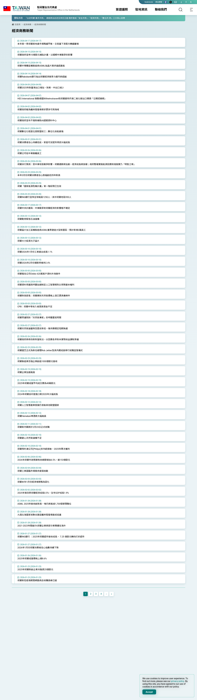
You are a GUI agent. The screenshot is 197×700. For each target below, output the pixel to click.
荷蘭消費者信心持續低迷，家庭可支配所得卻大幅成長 (43, 144)
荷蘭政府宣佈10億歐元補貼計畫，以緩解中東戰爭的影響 (44, 55)
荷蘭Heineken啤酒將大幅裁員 (31, 424)
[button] (16, 18)
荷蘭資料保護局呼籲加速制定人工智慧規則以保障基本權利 (45, 290)
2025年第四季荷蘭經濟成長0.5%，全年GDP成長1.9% (43, 503)
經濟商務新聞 (40, 24)
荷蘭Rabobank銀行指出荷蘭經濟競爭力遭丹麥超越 (41, 77)
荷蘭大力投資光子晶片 (28, 245)
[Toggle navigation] (191, 9)
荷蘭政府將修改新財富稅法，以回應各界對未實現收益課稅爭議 (48, 346)
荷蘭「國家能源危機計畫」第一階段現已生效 (39, 189)
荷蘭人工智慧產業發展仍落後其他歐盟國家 (38, 413)
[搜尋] (180, 9)
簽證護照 (122, 9)
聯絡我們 (161, 9)
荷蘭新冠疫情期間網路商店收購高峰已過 (37, 592)
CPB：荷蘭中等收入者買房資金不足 (34, 312)
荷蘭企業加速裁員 (26, 380)
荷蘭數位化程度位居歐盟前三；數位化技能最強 (40, 133)
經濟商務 (27, 24)
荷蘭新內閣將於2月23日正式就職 (33, 436)
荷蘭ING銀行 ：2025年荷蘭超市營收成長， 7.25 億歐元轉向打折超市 (50, 547)
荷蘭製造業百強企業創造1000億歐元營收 (37, 368)
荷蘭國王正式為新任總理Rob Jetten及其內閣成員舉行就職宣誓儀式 (50, 357)
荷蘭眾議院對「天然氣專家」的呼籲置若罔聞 (39, 324)
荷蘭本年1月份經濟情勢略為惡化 (33, 491)
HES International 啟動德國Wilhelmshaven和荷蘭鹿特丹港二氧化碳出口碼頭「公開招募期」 (61, 100)
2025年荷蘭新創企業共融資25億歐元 (35, 581)
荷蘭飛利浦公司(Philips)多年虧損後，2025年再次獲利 (43, 458)
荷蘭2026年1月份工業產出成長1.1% (34, 256)
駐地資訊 (141, 9)
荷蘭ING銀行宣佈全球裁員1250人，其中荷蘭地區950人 (44, 200)
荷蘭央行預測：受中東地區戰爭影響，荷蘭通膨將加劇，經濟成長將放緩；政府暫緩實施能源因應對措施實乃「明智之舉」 (76, 167)
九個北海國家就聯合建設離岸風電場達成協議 (39, 525)
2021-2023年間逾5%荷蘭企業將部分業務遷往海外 (41, 536)
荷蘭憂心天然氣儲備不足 (29, 447)
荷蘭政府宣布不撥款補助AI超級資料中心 (37, 122)
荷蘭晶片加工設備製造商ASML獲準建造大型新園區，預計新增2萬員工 (51, 234)
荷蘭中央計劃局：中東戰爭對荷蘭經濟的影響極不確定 (43, 211)
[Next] (106, 606)
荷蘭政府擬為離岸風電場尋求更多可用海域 (38, 111)
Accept (149, 691)
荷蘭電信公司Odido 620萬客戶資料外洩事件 (38, 279)
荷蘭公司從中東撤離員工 (29, 156)
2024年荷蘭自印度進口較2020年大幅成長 (37, 402)
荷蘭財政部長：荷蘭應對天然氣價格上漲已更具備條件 (43, 301)
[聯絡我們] (175, 2)
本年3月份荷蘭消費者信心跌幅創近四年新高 (38, 178)
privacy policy (177, 681)
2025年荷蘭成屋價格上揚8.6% (32, 570)
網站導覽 (158, 2)
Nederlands (149, 2)
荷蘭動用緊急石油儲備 (28, 223)
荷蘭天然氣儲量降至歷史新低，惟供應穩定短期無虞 (42, 335)
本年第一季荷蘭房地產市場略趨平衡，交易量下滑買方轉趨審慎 (48, 44)
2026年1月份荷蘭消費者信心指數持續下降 (38, 559)
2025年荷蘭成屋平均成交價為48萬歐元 (36, 391)
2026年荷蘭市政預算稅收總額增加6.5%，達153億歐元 (43, 469)
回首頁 (17, 24)
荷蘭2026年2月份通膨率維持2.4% (33, 267)
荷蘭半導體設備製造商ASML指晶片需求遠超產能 (41, 66)
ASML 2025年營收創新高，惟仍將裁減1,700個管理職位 (44, 514)
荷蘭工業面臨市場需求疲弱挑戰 (32, 480)
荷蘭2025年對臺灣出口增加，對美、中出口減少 (40, 88)
